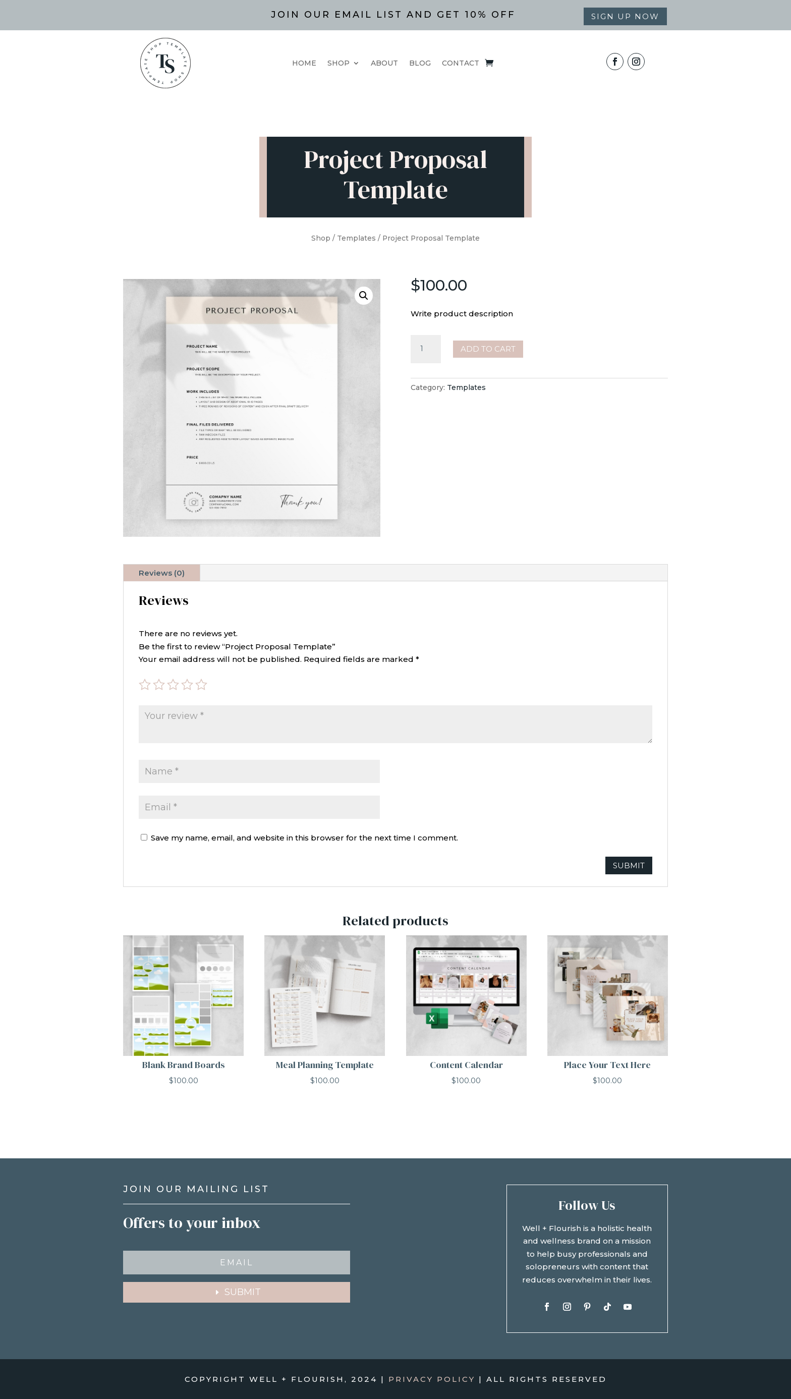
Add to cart (488, 349)
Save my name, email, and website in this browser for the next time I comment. (304, 838)
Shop (320, 238)
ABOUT (384, 64)
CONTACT (460, 64)
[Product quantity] (426, 349)
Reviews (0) (162, 573)
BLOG (420, 64)
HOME (304, 64)
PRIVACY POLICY (431, 1379)
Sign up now (625, 16)
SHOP (338, 64)
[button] (364, 296)
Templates (356, 238)
